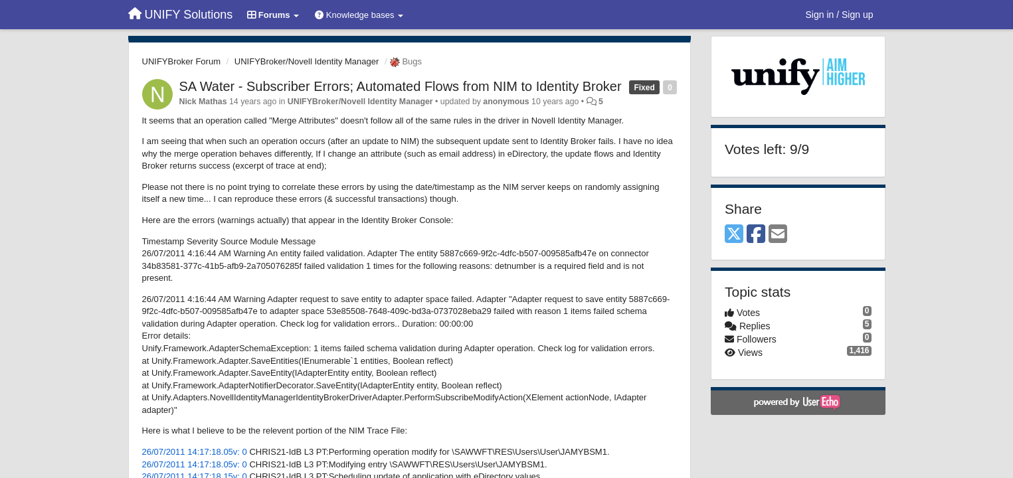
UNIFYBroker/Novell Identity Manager (306, 61)
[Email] (778, 234)
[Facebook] (756, 234)
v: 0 (240, 452)
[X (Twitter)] (734, 234)
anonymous (506, 101)
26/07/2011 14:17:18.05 (187, 452)
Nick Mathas (203, 101)
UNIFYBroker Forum (181, 61)
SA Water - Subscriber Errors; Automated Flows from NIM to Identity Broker (400, 86)
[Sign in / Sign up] (839, 14)
